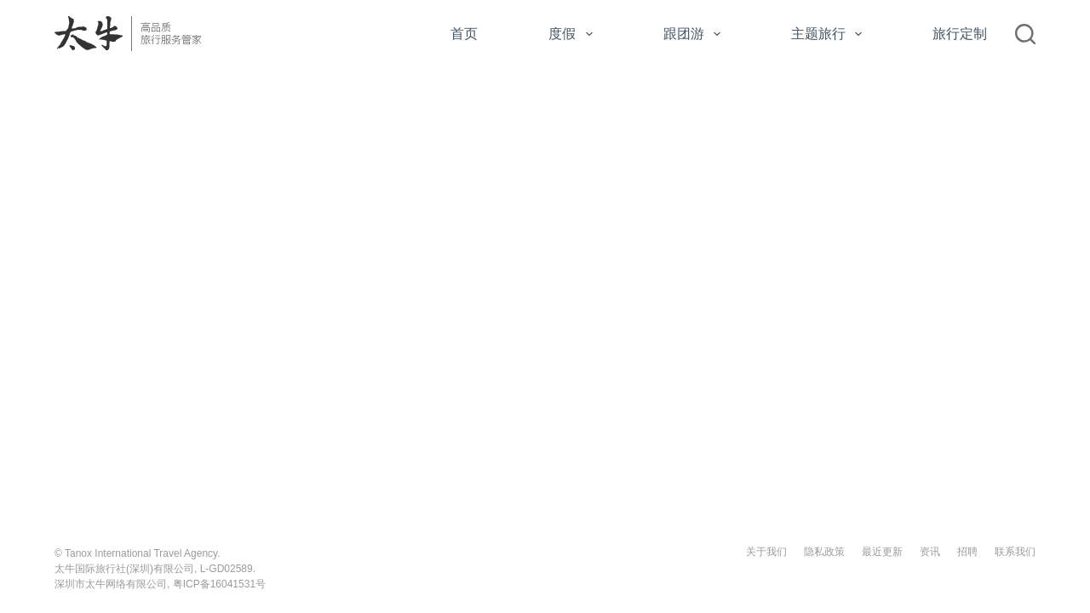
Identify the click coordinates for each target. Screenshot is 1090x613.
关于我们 (766, 552)
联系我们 (1015, 552)
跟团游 (695, 34)
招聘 (967, 552)
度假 (573, 34)
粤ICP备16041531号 (219, 584)
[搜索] (1025, 34)
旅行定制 (959, 33)
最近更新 (882, 552)
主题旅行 (830, 34)
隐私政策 (824, 552)
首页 (464, 33)
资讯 (930, 552)
